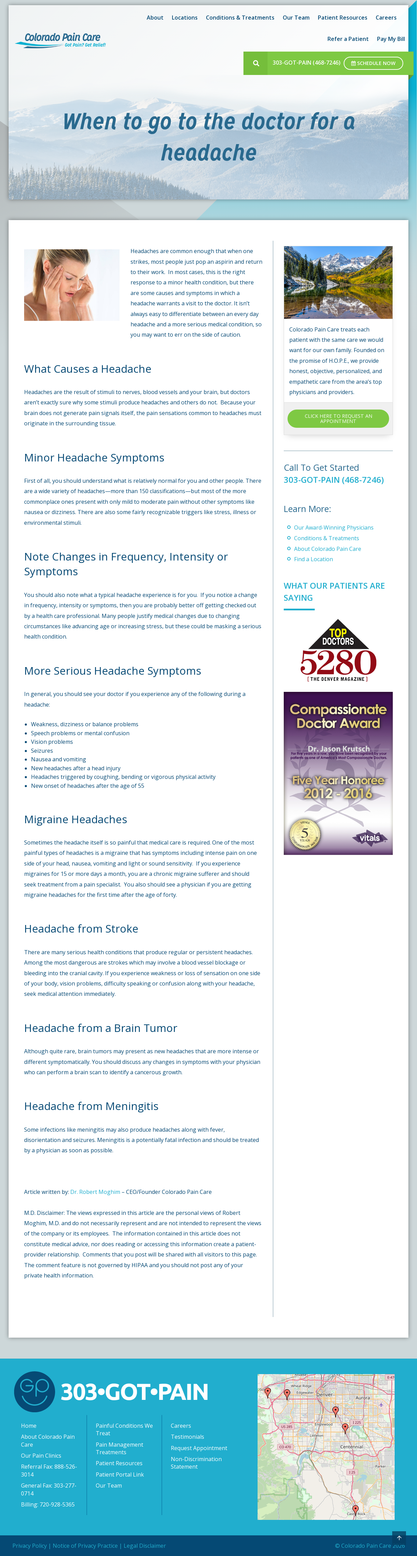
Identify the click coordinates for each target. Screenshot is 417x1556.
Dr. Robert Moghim (96, 1192)
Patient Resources (342, 17)
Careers (386, 17)
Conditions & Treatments (240, 17)
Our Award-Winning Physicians (334, 527)
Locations (185, 17)
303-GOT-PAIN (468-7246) (307, 62)
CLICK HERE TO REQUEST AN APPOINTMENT (338, 418)
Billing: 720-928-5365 (48, 1504)
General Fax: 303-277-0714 (48, 1489)
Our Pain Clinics (41, 1455)
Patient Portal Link (120, 1474)
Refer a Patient (348, 39)
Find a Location (313, 559)
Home (29, 1425)
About (155, 17)
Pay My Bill (391, 39)
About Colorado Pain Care (327, 548)
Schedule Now (373, 63)
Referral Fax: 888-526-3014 (49, 1470)
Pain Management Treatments (119, 1448)
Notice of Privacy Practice (85, 1545)
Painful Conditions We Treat (124, 1429)
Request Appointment (199, 1448)
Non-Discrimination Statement (196, 1462)
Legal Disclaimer (145, 1545)
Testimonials (187, 1436)
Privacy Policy (29, 1545)
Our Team (296, 17)
